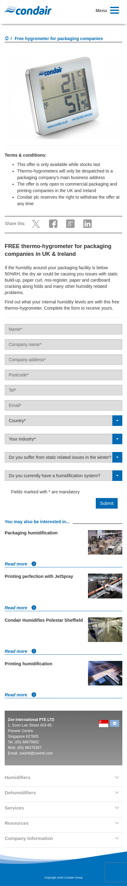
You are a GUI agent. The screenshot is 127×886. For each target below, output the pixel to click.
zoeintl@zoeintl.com (36, 753)
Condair (28, 10)
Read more (21, 563)
